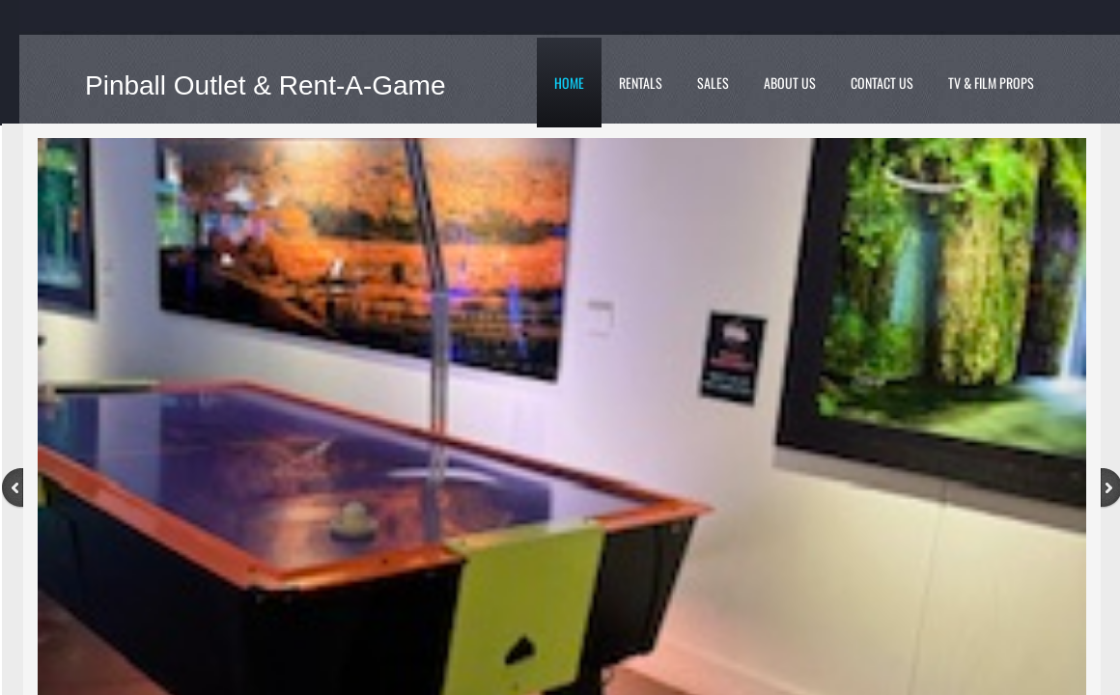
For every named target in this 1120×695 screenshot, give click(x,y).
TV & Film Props (991, 82)
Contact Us (882, 82)
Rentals (640, 82)
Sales (713, 82)
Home (569, 82)
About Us (790, 82)
